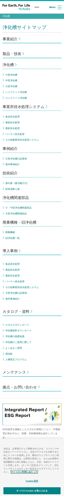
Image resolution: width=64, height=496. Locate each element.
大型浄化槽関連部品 (16, 213)
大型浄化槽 (11, 86)
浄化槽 (6, 16)
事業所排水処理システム (24, 107)
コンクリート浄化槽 (16, 98)
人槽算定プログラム (16, 359)
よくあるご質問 (13, 348)
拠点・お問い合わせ (20, 387)
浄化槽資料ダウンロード (18, 330)
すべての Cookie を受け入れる (32, 492)
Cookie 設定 (32, 482)
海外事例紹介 (12, 164)
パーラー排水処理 (14, 134)
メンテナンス (14, 372)
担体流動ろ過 (12, 189)
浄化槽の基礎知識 (14, 336)
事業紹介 (10, 39)
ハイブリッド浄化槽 (16, 92)
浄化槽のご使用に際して (18, 342)
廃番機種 (10, 232)
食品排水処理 (12, 116)
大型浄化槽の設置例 (16, 158)
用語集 (8, 353)
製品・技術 (12, 54)
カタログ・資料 (16, 311)
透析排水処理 (12, 128)
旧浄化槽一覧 (12, 238)
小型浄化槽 (11, 74)
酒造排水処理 (12, 122)
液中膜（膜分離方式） (17, 183)
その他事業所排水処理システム (22, 139)
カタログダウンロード (17, 324)
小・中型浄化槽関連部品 (18, 207)
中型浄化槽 (11, 80)
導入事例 (10, 251)
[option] (32, 423)
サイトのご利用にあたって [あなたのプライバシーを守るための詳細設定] (24, 473)
